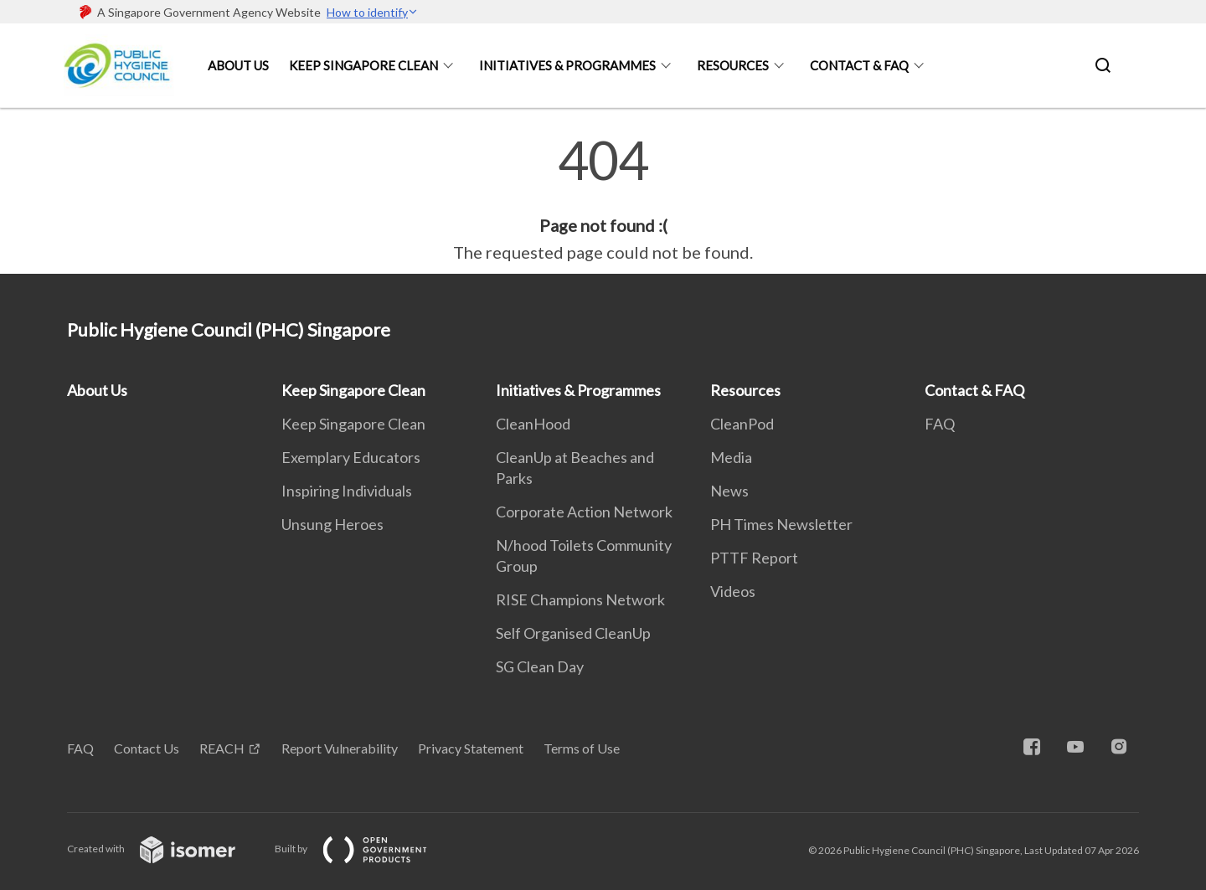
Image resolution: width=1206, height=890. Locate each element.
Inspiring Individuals (346, 490)
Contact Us (146, 748)
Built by (364, 848)
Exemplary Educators (350, 457)
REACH (222, 748)
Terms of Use (582, 748)
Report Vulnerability (339, 748)
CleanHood (533, 423)
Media (731, 457)
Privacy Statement (470, 748)
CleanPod (742, 423)
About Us (238, 65)
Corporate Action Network (584, 511)
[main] (603, 199)
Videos (732, 591)
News (729, 490)
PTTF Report (754, 557)
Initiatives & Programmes (567, 65)
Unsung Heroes (332, 524)
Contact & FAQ (859, 65)
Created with (164, 848)
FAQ (940, 423)
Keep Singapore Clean (363, 65)
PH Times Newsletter (781, 524)
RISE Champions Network (580, 599)
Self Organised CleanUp (573, 633)
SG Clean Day (540, 666)
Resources (733, 65)
